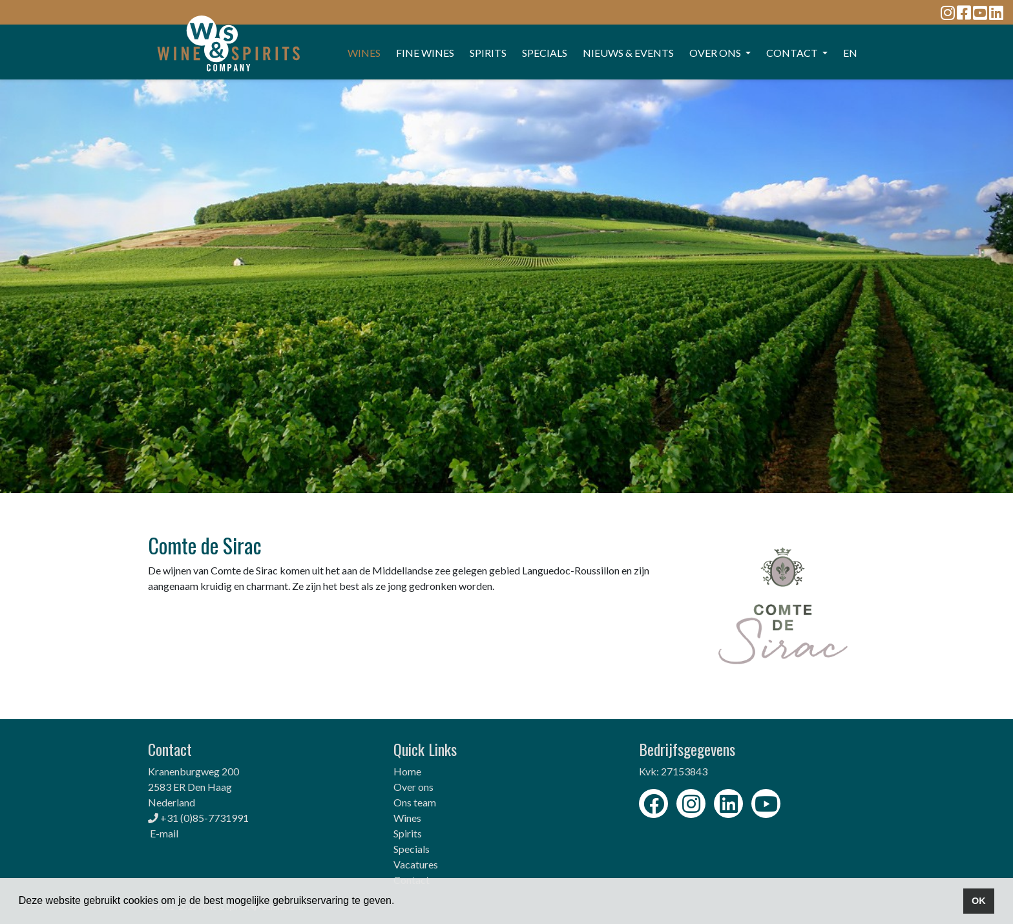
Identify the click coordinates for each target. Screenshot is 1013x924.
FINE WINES (425, 53)
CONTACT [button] (793, 53)
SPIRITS (488, 53)
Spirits (407, 833)
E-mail (164, 833)
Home (407, 771)
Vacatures (415, 864)
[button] (399, 902)
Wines (407, 818)
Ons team (414, 802)
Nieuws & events (628, 53)
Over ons (413, 787)
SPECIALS (544, 53)
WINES (364, 53)
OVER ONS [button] (716, 53)
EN (850, 53)
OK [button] (979, 901)
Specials (411, 849)
